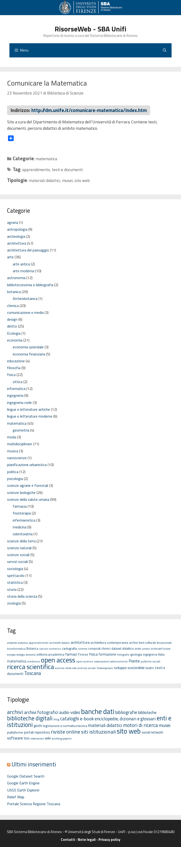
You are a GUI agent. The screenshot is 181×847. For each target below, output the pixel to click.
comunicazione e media (25, 312)
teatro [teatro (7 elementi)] (150, 667)
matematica (46, 159)
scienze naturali (19, 548)
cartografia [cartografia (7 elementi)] (69, 648)
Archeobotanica (25, 298)
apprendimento (36, 169)
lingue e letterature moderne (29, 416)
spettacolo (16, 575)
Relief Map (15, 797)
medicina (19, 527)
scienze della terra (21, 541)
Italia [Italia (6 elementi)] (161, 654)
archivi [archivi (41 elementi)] (15, 712)
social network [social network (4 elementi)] (152, 732)
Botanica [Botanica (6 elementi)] (32, 648)
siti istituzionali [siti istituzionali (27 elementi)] (98, 732)
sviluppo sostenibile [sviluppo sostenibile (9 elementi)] (129, 667)
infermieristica (24, 520)
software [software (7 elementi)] (15, 738)
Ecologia (14, 333)
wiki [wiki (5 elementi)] (48, 738)
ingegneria (15, 395)
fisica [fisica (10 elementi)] (93, 654)
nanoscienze (17, 458)
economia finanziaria (29, 354)
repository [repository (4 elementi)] (42, 732)
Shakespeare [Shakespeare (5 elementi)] (105, 668)
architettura (16, 243)
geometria (21, 430)
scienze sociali (18, 554)
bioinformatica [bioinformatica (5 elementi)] (16, 648)
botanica (14, 291)
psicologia (15, 478)
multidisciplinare (19, 444)
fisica (11, 374)
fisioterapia (22, 513)
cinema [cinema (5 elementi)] (82, 648)
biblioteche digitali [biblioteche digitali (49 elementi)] (30, 718)
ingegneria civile (19, 402)
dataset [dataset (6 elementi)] (116, 648)
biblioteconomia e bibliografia (30, 285)
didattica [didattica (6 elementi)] (128, 648)
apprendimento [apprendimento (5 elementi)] (39, 642)
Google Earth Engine (23, 783)
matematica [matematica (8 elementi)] (16, 661)
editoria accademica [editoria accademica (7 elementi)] (50, 654)
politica (12, 472)
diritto (12, 326)
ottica (17, 382)
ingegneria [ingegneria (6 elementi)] (150, 654)
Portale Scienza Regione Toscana (33, 804)
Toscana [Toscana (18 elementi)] (32, 673)
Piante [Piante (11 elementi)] (134, 661)
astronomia (16, 278)
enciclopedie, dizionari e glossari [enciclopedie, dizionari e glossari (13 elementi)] (125, 718)
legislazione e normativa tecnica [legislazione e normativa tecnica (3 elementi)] (65, 725)
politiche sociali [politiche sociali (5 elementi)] (150, 661)
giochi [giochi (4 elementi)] (38, 725)
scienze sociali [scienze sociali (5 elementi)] (87, 668)
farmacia (20, 506)
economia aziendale (28, 347)
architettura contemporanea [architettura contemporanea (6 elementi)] (109, 642)
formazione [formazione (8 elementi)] (107, 654)
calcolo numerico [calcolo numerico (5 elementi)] (50, 648)
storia (11, 589)
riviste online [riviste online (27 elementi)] (65, 732)
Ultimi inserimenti (34, 764)
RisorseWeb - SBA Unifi (90, 28)
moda (11, 437)
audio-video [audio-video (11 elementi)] (69, 712)
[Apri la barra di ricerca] (165, 50)
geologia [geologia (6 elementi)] (136, 654)
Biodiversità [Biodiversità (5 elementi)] (164, 642)
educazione (16, 361)
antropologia (17, 229)
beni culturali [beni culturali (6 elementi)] (147, 642)
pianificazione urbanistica (27, 464)
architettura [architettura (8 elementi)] (80, 642)
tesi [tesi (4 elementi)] (26, 738)
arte (10, 257)
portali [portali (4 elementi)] (29, 732)
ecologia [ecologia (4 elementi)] (20, 655)
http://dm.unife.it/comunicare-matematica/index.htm (89, 110)
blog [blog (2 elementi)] (56, 719)
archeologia (16, 236)
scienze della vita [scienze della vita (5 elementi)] (66, 668)
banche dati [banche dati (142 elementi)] (97, 711)
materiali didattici (44, 180)
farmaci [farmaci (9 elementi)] (71, 654)
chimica (13, 305)
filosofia (14, 368)
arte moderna (23, 271)
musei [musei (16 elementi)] (164, 725)
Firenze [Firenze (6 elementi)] (83, 654)
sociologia (15, 568)
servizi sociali (17, 561)
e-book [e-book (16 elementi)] (87, 718)
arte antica (21, 264)
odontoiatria (23, 534)
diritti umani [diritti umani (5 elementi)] (142, 648)
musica (12, 451)
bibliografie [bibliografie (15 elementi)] (126, 712)
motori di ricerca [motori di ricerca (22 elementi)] (140, 725)
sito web (82, 180)
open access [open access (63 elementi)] (58, 660)
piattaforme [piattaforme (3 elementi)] (15, 732)
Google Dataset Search (25, 776)
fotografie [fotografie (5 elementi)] (123, 654)
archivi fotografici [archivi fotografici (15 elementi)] (41, 712)
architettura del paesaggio (28, 250)
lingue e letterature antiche (28, 409)
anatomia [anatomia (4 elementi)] (23, 643)
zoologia (14, 603)
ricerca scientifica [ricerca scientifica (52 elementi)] (30, 666)
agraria (12, 222)
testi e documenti (67, 169)
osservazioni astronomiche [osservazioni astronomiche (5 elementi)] (111, 661)
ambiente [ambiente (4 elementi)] (12, 643)
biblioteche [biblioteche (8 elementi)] (147, 712)
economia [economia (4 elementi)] (31, 655)
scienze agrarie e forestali (27, 485)
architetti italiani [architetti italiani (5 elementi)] (59, 642)
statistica (15, 582)
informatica (16, 388)
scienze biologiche (21, 492)
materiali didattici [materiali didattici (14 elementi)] (105, 725)
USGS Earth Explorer (23, 790)
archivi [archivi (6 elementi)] (133, 642)
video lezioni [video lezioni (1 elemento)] (37, 738)
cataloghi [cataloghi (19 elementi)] (69, 718)
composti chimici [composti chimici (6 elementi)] (99, 648)
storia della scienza (22, 596)
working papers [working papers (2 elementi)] (62, 738)
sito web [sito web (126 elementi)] (129, 731)
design (12, 319)
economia (14, 340)
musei (67, 180)
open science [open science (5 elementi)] (84, 661)
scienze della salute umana (28, 499)
